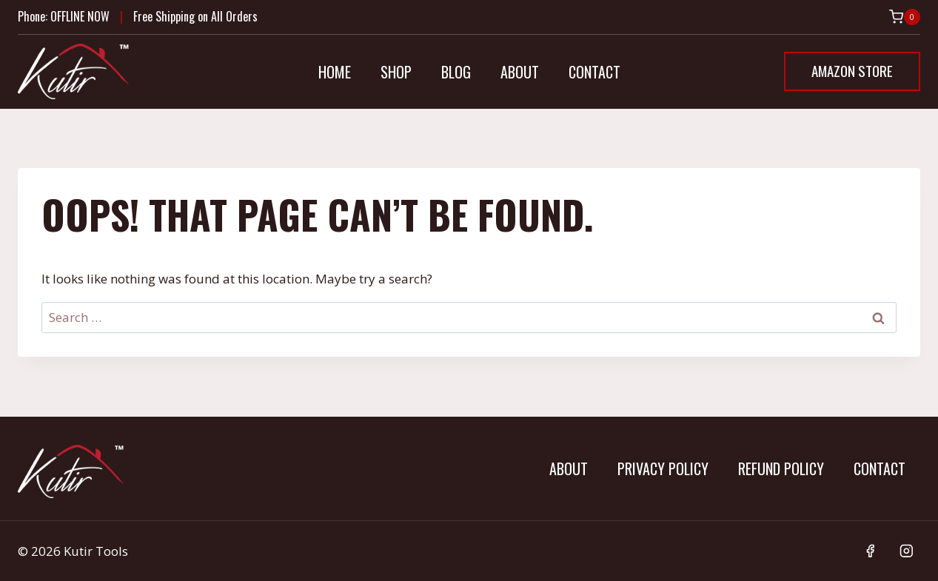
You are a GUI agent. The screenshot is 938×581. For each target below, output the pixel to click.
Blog (456, 72)
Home (334, 72)
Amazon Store (852, 70)
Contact (594, 72)
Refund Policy (781, 468)
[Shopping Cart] (904, 17)
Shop (396, 72)
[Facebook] (870, 551)
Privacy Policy (662, 468)
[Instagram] (906, 551)
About (519, 72)
